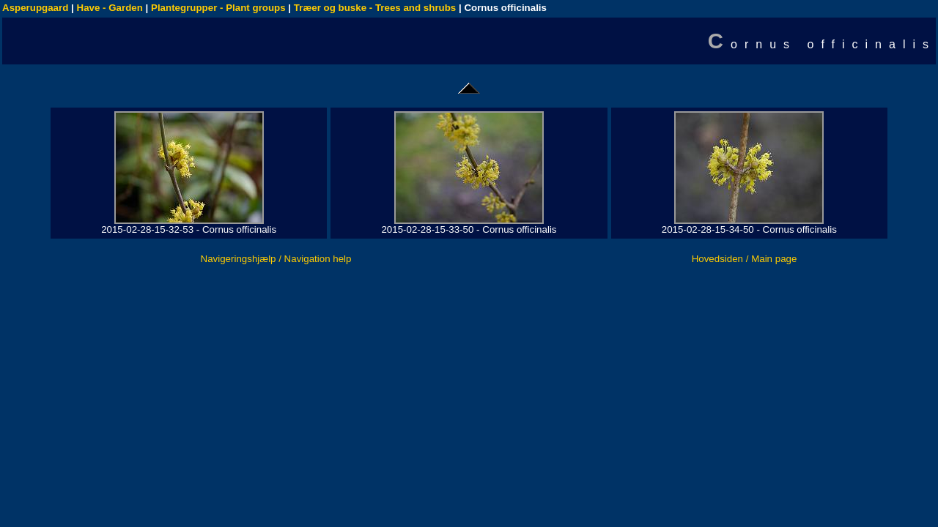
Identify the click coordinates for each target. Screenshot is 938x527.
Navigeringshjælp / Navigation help (276, 258)
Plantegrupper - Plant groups (218, 7)
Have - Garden (110, 7)
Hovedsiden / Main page (744, 258)
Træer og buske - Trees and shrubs (375, 7)
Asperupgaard (35, 7)
